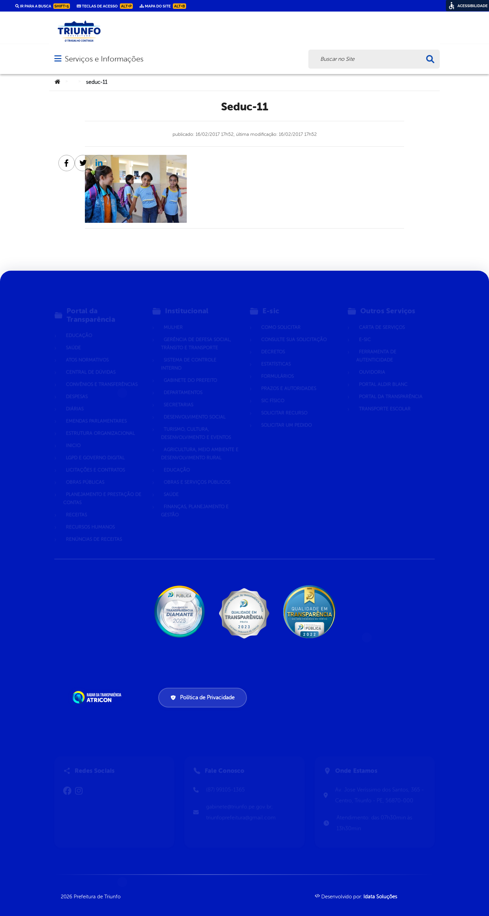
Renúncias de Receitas (94, 530)
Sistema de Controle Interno (188, 355)
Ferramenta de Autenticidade (376, 347)
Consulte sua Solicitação (294, 330)
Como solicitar (281, 318)
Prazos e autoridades (288, 379)
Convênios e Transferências (102, 375)
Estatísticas (276, 355)
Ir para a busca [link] (42, 6)
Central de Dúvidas (90, 363)
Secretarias (178, 395)
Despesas (77, 387)
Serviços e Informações (104, 59)
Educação (79, 326)
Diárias (75, 399)
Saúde (73, 338)
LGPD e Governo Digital (95, 448)
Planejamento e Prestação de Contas (102, 489)
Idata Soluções (380, 897)
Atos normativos (87, 351)
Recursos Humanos (90, 518)
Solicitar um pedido (286, 416)
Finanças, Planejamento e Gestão (195, 501)
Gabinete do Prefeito (190, 371)
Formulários (277, 367)
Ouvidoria (372, 363)
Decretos (273, 342)
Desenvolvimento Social (194, 408)
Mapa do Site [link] (163, 6)
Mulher (173, 318)
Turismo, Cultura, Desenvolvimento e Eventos (196, 424)
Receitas (76, 505)
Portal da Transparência (390, 387)
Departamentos (183, 383)
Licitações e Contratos (95, 461)
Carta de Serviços (382, 318)
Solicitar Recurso (284, 404)
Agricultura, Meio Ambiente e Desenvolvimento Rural (199, 444)
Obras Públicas (85, 473)
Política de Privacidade (202, 698)
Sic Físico (272, 391)
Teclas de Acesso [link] (105, 6)
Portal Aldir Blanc (383, 375)
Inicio (73, 436)
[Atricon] (98, 697)
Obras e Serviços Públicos (197, 473)
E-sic (365, 330)
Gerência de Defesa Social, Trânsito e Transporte (196, 334)
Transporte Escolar (385, 399)
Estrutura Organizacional (100, 424)
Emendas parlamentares (96, 412)
